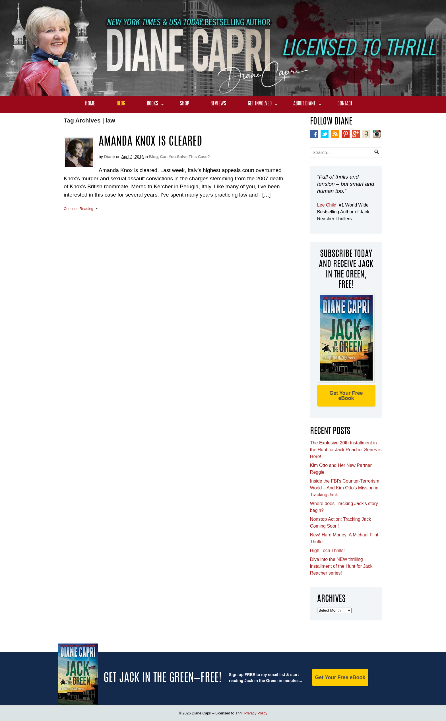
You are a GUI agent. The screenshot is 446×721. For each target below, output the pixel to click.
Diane (109, 156)
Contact (344, 104)
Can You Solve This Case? (185, 156)
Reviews (218, 104)
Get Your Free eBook (346, 395)
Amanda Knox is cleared (150, 142)
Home (90, 104)
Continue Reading (78, 209)
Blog (121, 104)
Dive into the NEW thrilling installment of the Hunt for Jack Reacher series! (341, 566)
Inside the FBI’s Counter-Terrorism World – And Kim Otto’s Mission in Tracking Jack (344, 488)
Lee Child (326, 205)
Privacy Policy (255, 713)
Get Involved (260, 104)
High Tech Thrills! (327, 550)
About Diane (304, 104)
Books (152, 104)
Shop (184, 104)
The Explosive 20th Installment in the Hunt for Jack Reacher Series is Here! (346, 449)
